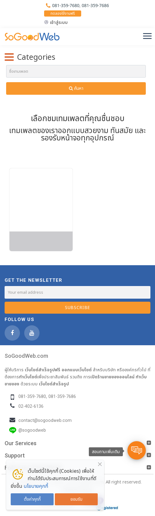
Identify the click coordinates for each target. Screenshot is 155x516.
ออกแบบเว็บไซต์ (77, 369)
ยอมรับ (76, 499)
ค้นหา (76, 88)
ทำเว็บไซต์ (28, 376)
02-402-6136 (30, 406)
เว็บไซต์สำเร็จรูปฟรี (42, 369)
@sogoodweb (32, 430)
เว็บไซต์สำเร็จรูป (54, 383)
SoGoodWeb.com (26, 356)
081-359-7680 (65, 5)
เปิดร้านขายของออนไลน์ (112, 376)
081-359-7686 (95, 5)
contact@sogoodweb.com (45, 420)
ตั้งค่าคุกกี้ (32, 499)
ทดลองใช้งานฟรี (63, 13)
